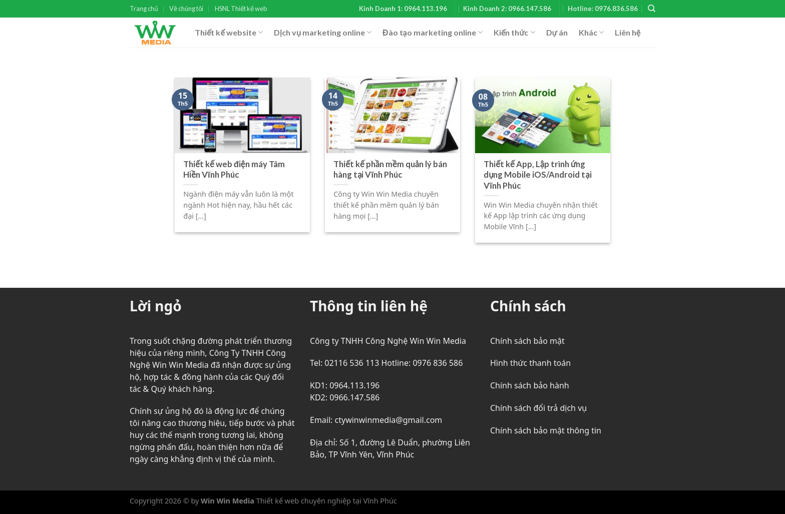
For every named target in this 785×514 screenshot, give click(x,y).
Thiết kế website (229, 33)
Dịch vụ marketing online (322, 33)
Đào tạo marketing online (432, 33)
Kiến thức (514, 33)
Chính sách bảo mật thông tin (545, 430)
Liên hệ (627, 32)
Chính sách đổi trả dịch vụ (538, 407)
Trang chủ (144, 9)
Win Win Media (227, 500)
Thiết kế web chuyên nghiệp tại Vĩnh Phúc (325, 500)
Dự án (557, 32)
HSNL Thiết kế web (241, 9)
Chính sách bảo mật (527, 340)
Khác (591, 33)
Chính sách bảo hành (529, 385)
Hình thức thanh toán (530, 362)
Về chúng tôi (186, 9)
